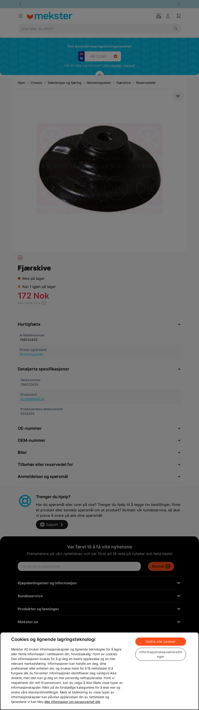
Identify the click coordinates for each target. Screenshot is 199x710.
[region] (99, 671)
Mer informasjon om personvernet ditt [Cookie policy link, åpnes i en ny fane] (72, 702)
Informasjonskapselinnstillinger (160, 654)
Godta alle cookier (161, 641)
